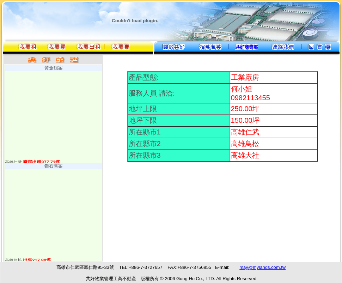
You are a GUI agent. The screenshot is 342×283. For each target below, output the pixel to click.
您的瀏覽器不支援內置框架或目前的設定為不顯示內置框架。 (171, 272)
